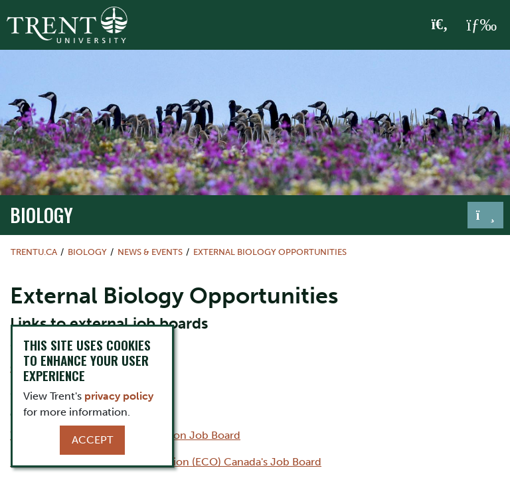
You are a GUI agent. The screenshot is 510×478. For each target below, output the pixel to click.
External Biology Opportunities (270, 252)
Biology (41, 214)
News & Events (150, 252)
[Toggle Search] (440, 25)
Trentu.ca (34, 252)
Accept (92, 440)
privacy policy (118, 396)
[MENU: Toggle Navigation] (481, 25)
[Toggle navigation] (485, 215)
